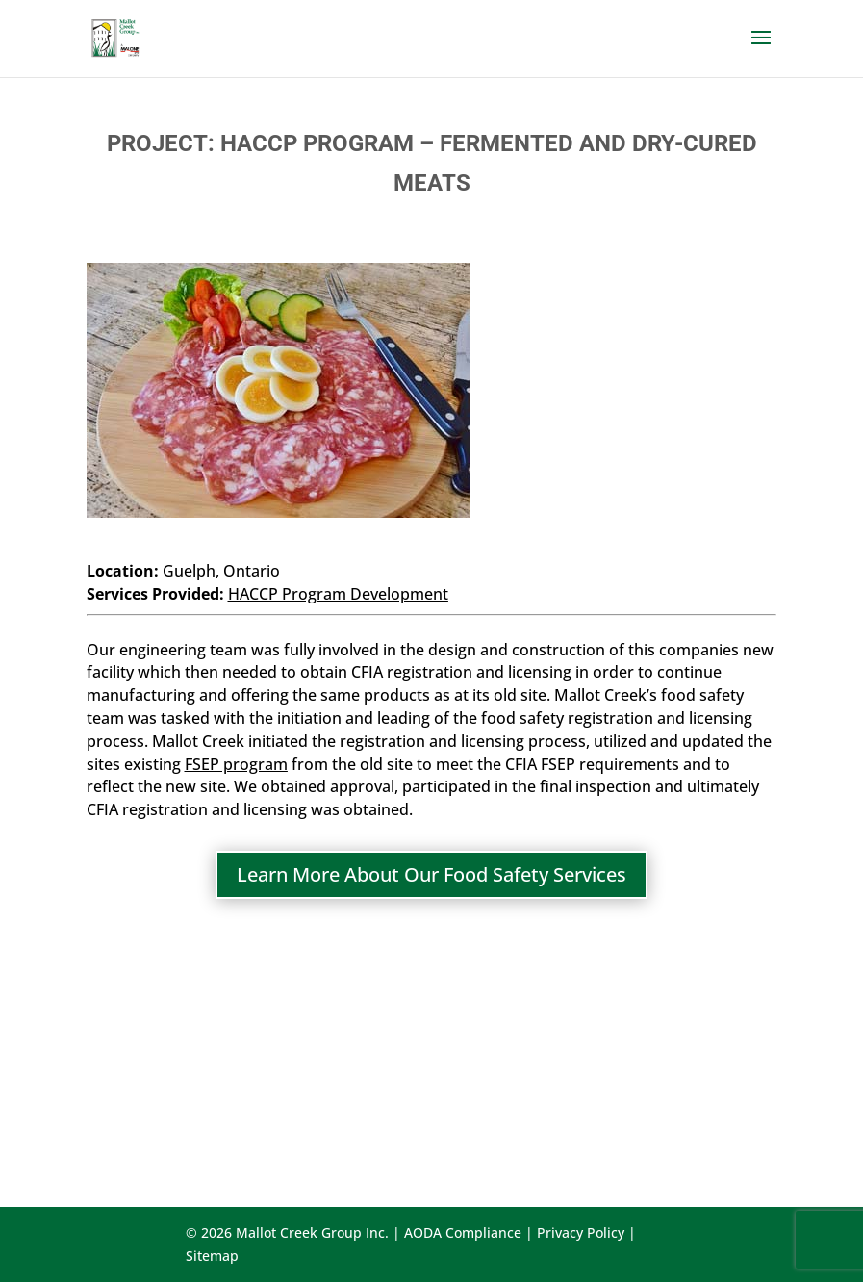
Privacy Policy (580, 1232)
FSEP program (236, 764)
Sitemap (212, 1255)
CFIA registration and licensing (461, 671)
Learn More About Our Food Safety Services (431, 874)
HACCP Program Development (338, 593)
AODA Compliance (462, 1232)
